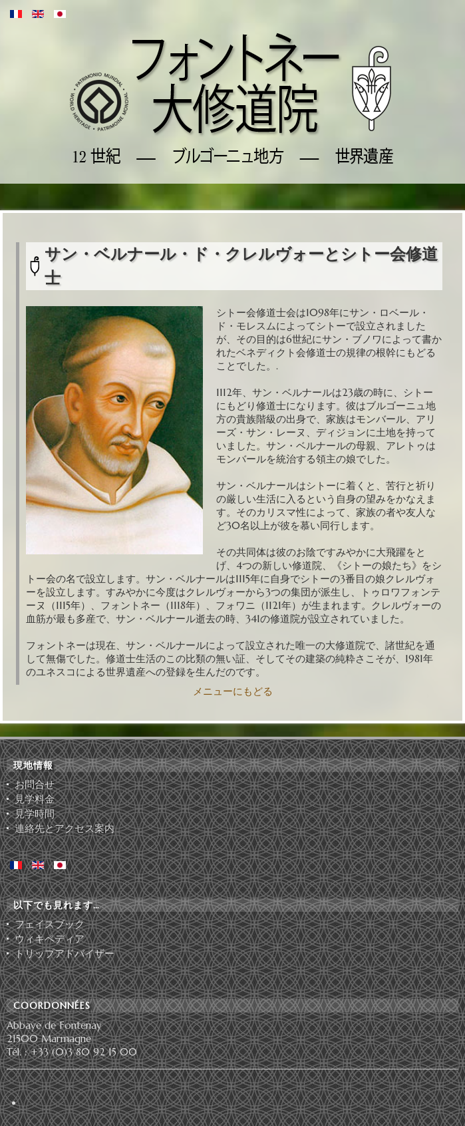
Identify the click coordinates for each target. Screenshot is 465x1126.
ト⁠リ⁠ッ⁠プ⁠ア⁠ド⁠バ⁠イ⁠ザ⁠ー (64, 954)
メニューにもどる (233, 691)
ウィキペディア (49, 939)
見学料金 (35, 799)
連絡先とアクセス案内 (64, 829)
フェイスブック (49, 924)
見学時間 (35, 814)
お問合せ (35, 785)
